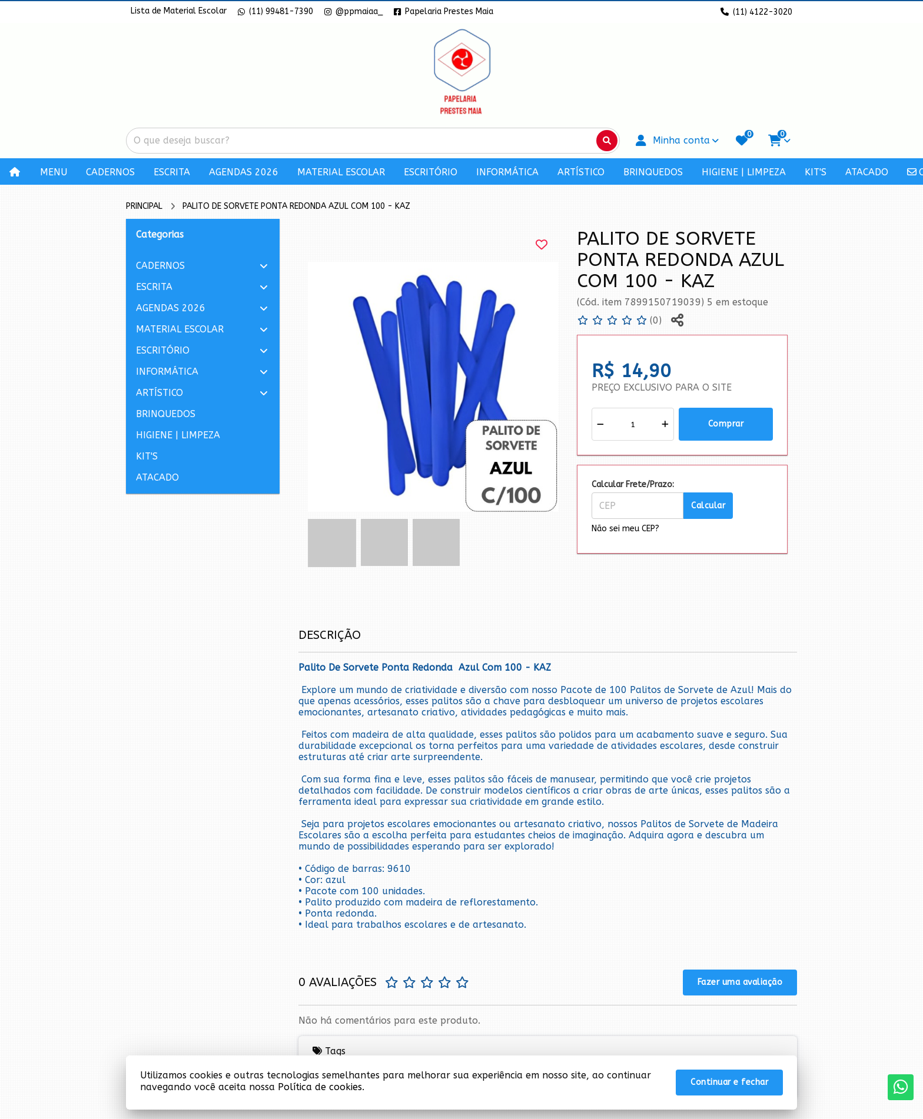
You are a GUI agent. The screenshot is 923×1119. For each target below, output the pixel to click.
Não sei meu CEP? (625, 529)
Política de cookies (320, 1087)
